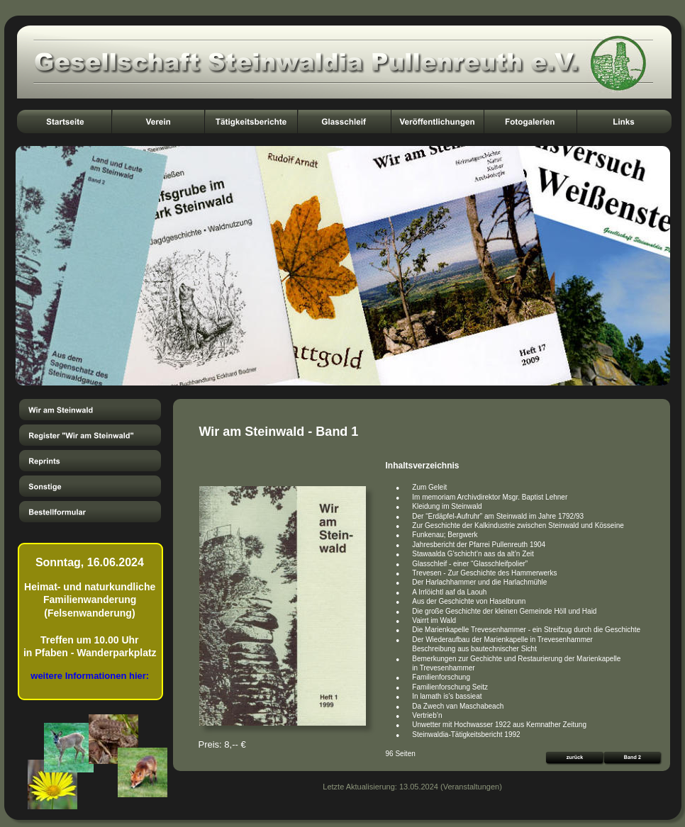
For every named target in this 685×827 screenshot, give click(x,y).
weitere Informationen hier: (89, 675)
